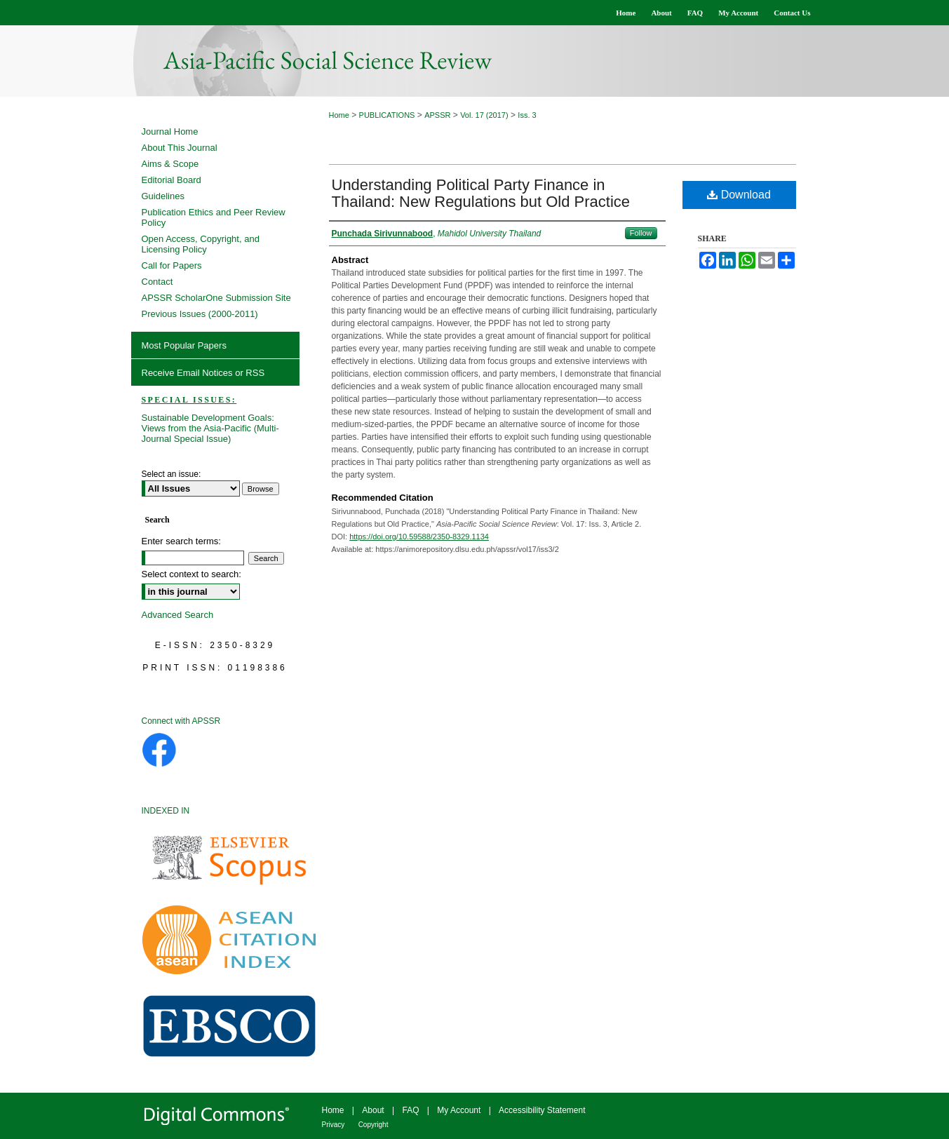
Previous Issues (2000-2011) (200, 314)
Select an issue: (171, 474)
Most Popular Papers (184, 345)
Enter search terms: (181, 541)
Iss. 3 (527, 115)
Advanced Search (178, 614)
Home (339, 115)
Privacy (333, 1124)
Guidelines (163, 196)
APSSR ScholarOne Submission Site (216, 297)
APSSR (437, 115)
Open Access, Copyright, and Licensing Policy (201, 244)
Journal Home (170, 131)
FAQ (410, 1110)
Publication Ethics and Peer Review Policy (213, 217)
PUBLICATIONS (387, 115)
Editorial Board (171, 180)
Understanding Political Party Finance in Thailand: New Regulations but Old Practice (481, 193)
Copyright (373, 1124)
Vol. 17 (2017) (484, 115)
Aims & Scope (170, 164)
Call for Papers (172, 265)
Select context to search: (191, 574)
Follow (641, 233)
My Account (458, 1110)
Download (739, 195)
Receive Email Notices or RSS (203, 373)
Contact (157, 281)
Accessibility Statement (542, 1110)
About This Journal (179, 147)
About (373, 1110)
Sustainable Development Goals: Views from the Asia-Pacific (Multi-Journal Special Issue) (210, 428)
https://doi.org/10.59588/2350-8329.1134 (419, 536)
